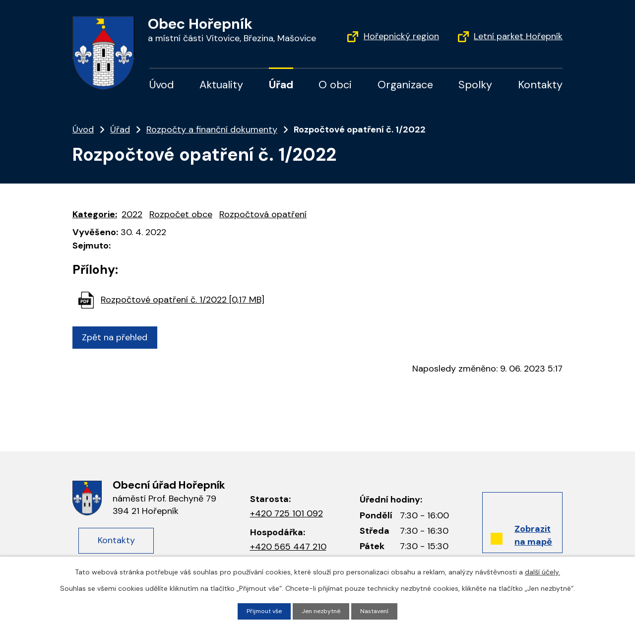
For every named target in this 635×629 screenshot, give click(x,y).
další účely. (542, 570)
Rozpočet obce (180, 214)
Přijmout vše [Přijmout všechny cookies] (260, 610)
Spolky (475, 85)
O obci (335, 85)
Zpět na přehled (118, 337)
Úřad (281, 85)
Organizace (405, 85)
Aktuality (221, 85)
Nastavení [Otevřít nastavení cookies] (379, 610)
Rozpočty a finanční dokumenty (211, 129)
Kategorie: (94, 214)
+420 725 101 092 (286, 513)
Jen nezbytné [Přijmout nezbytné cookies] (322, 610)
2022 (132, 214)
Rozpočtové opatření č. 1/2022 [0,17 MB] (182, 300)
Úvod (161, 85)
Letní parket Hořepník (518, 36)
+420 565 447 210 (288, 547)
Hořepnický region (401, 36)
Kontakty (540, 85)
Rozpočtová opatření (263, 214)
